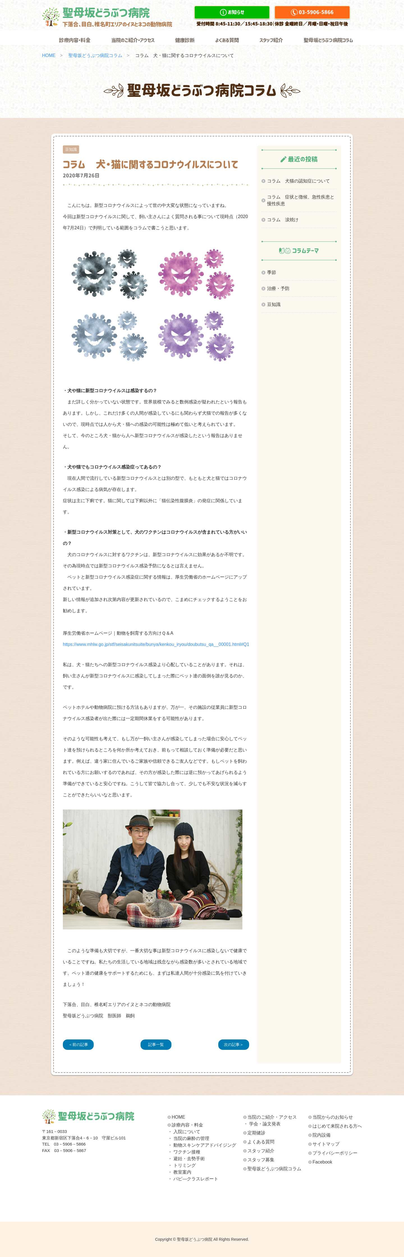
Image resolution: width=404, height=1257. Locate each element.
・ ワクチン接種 (184, 1151)
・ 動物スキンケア (202, 1145)
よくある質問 (227, 40)
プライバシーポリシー (335, 1153)
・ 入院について (184, 1131)
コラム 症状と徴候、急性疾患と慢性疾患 (300, 200)
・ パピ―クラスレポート (193, 1178)
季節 (271, 272)
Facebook (322, 1162)
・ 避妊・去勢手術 (186, 1158)
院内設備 (321, 1135)
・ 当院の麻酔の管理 (188, 1138)
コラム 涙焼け (283, 219)
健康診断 (184, 40)
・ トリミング (182, 1165)
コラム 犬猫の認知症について (298, 181)
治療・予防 (278, 288)
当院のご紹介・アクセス (132, 40)
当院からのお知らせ (333, 1117)
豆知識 (274, 304)
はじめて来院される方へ (337, 1126)
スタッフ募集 (260, 1159)
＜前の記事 (78, 1044)
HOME (49, 55)
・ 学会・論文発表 (262, 1123)
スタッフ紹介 (271, 40)
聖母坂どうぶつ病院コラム (328, 40)
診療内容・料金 (74, 40)
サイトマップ (326, 1144)
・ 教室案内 (179, 1172)
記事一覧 (156, 1044)
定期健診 (256, 1132)
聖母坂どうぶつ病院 (117, 17)
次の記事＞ (234, 1044)
